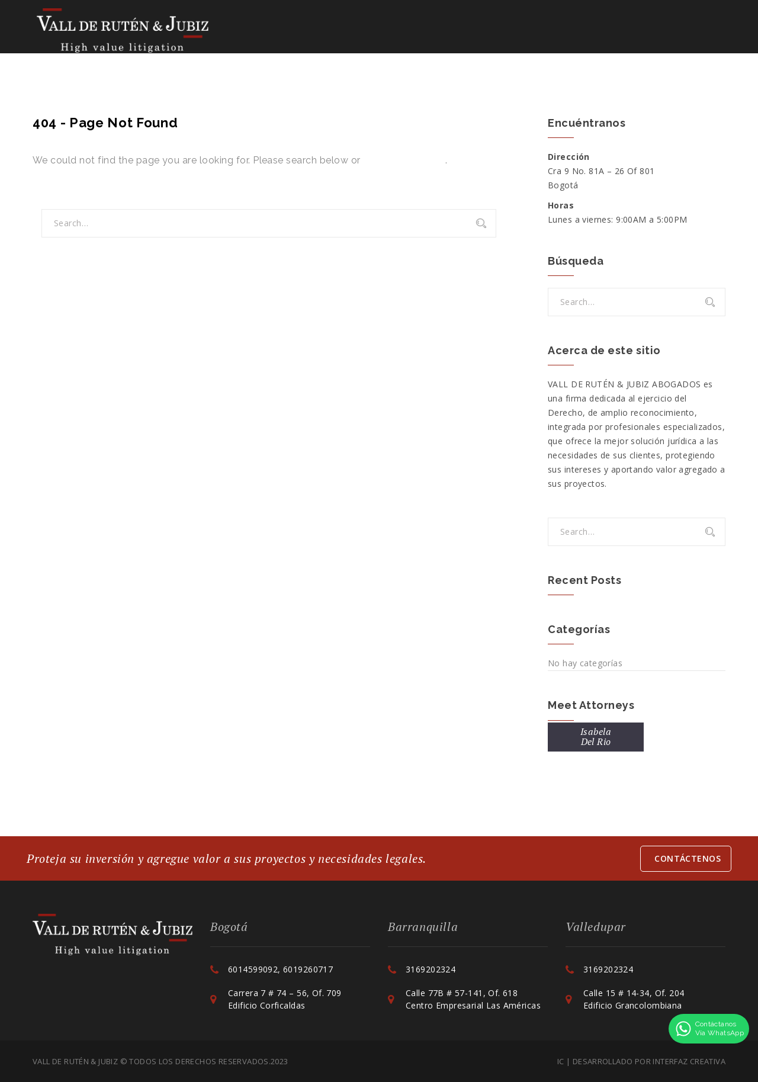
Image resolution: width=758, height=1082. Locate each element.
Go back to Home (404, 160)
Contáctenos (631, 29)
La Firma (241, 29)
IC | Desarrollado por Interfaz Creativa (641, 1061)
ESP (693, 29)
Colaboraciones (450, 29)
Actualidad (538, 29)
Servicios (368, 29)
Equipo (297, 29)
